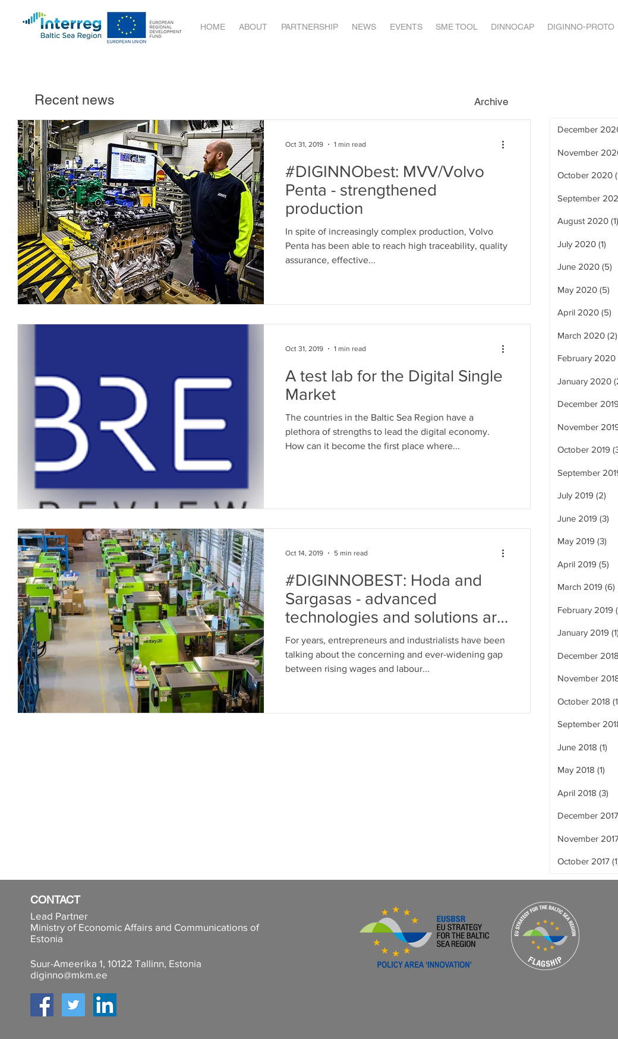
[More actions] (507, 144)
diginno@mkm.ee (69, 974)
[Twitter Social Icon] (73, 1004)
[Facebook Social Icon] (41, 1004)
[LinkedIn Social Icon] (104, 1004)
